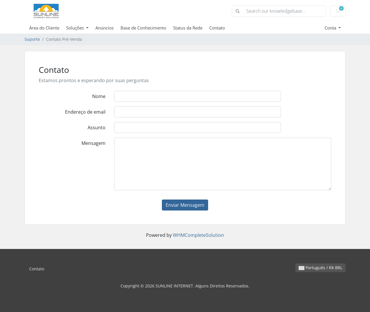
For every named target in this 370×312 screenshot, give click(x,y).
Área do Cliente (44, 28)
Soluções (75, 28)
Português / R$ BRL (320, 267)
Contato (217, 28)
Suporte (32, 39)
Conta (331, 28)
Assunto (97, 127)
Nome (99, 96)
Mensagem (94, 143)
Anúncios (104, 28)
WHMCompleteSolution (198, 235)
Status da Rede (187, 28)
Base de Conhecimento (143, 28)
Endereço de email (85, 112)
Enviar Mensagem (185, 205)
